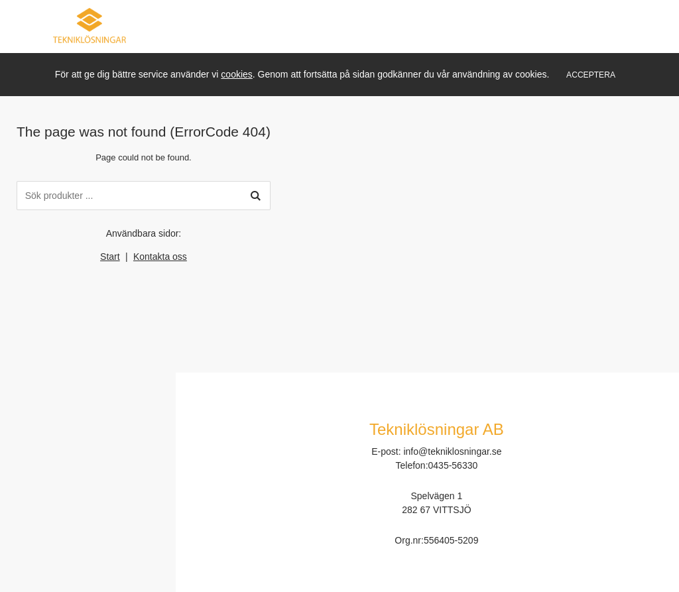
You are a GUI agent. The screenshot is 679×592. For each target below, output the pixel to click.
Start (110, 256)
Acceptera (590, 75)
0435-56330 (453, 465)
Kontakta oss (160, 256)
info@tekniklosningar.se (452, 451)
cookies (236, 74)
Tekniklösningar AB (436, 429)
